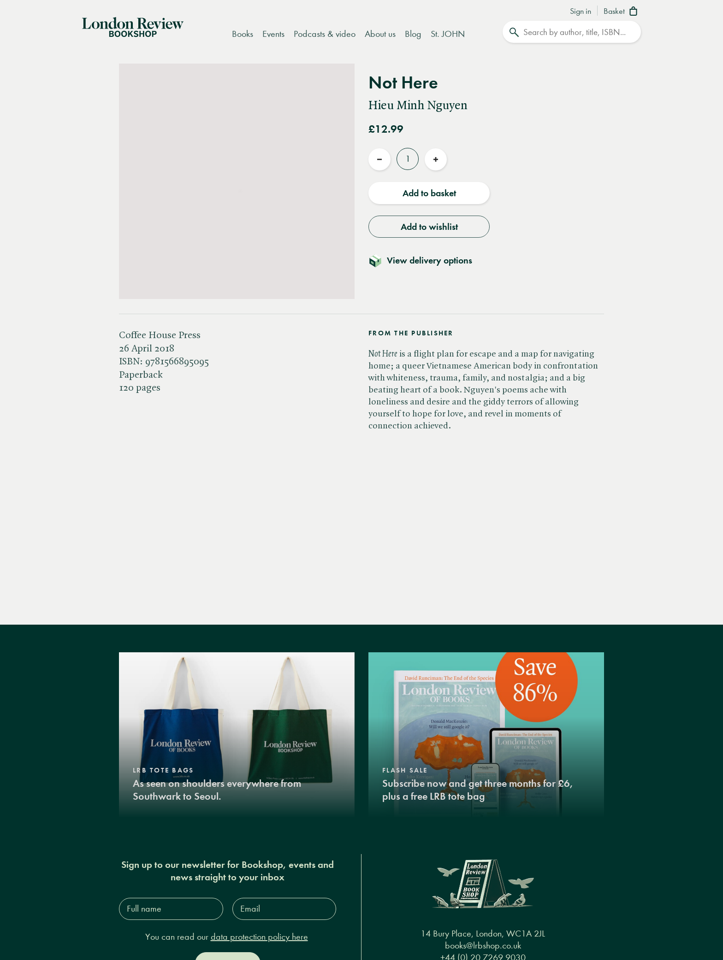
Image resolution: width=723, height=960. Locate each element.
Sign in (580, 11)
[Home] (133, 26)
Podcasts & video (325, 34)
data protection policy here (259, 936)
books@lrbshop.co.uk (483, 945)
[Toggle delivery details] (425, 260)
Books (242, 34)
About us (380, 34)
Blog (413, 34)
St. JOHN (448, 34)
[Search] (572, 32)
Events (273, 34)
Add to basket (429, 193)
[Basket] (622, 12)
